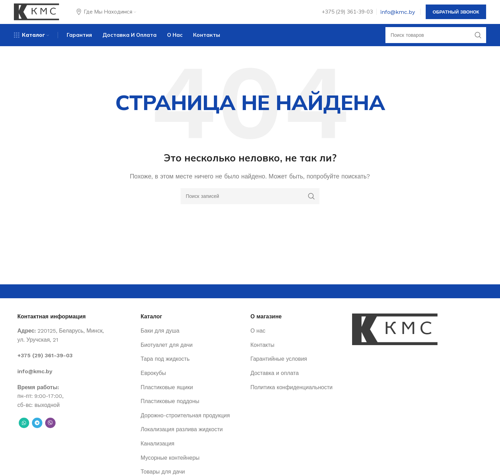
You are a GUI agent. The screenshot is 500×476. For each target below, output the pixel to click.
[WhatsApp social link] (24, 432)
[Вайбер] (50, 432)
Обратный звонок (456, 15)
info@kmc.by (397, 15)
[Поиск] (435, 43)
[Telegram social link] (37, 432)
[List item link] (75, 364)
